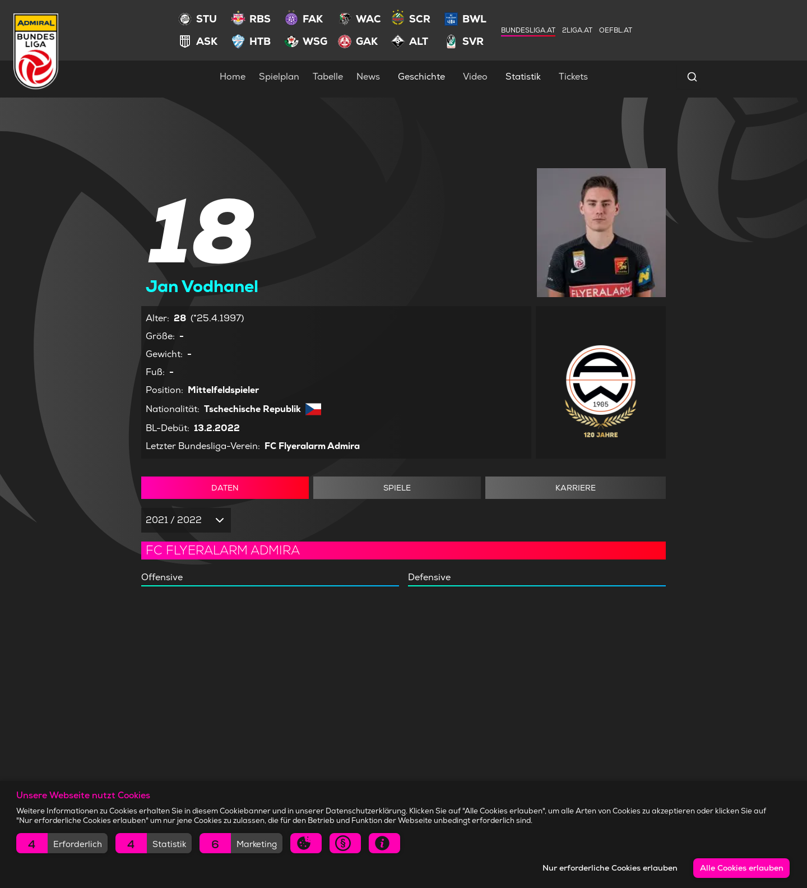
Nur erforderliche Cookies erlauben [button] (610, 868)
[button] (62, 843)
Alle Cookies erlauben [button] (741, 868)
